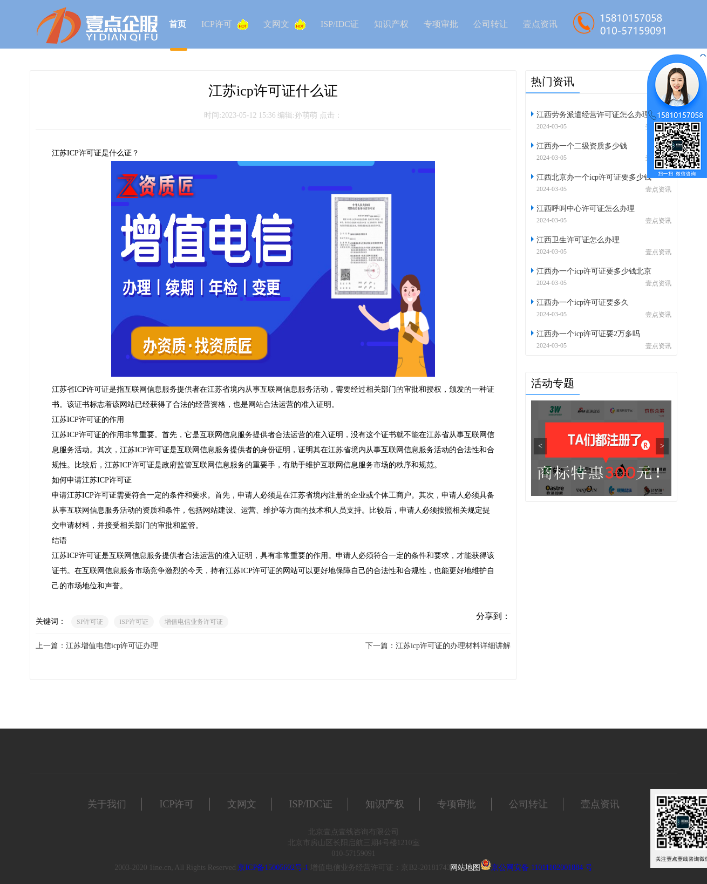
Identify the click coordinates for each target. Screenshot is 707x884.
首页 (177, 24)
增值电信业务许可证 (194, 621)
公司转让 (490, 24)
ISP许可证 (133, 621)
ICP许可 (224, 24)
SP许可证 (90, 621)
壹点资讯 (540, 24)
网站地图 (465, 867)
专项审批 (441, 24)
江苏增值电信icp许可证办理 (112, 646)
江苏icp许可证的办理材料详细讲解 (453, 646)
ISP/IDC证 (340, 24)
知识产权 (391, 24)
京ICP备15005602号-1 (272, 867)
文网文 (284, 24)
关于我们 (106, 804)
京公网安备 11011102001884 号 (541, 867)
